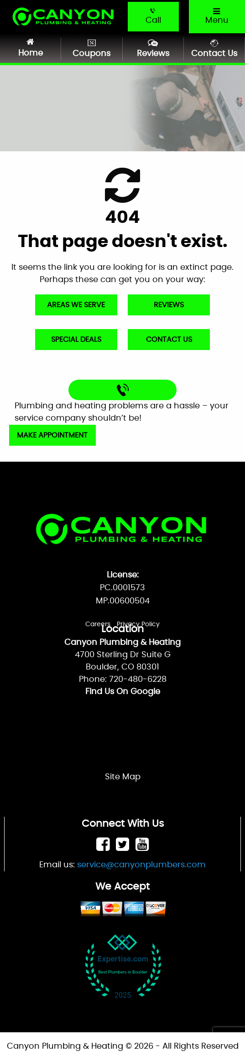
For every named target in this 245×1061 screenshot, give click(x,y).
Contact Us (169, 339)
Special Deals (76, 339)
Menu (216, 16)
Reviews (169, 305)
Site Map (123, 777)
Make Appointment (52, 435)
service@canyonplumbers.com (141, 865)
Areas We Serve (76, 305)
